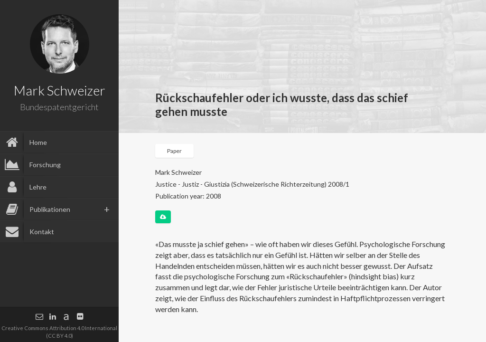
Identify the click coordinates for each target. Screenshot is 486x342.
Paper (174, 150)
